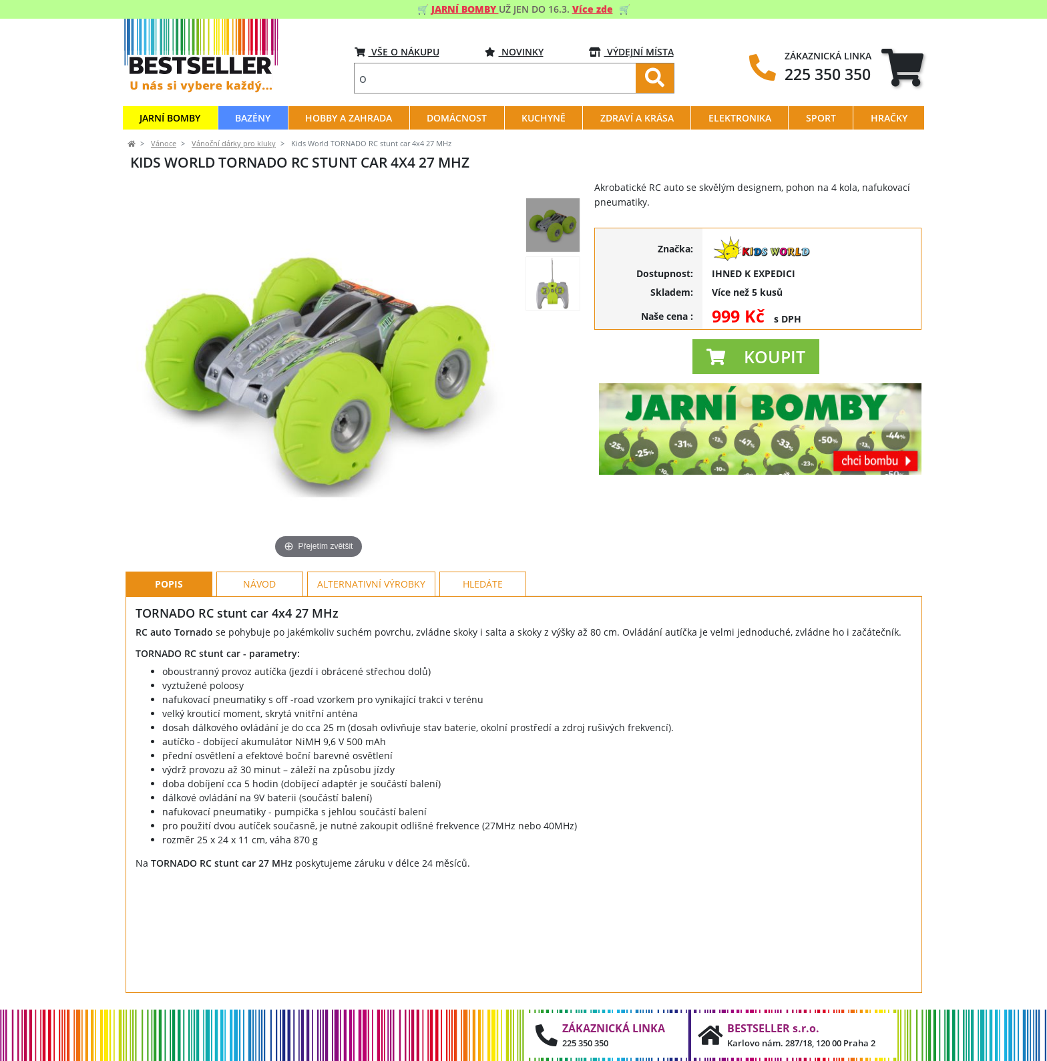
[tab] (902, 67)
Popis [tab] (169, 584)
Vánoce (163, 143)
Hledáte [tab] (483, 584)
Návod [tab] (259, 584)
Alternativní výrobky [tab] (371, 584)
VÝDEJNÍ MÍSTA (631, 52)
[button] (755, 356)
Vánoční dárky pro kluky (234, 143)
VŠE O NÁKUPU (397, 52)
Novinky (514, 52)
